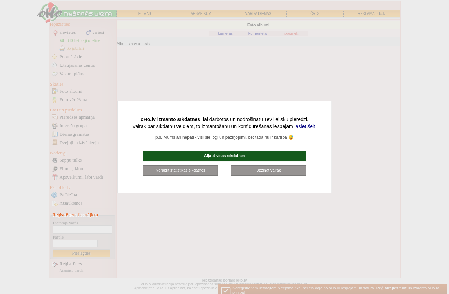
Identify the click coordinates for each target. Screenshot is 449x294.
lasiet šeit (305, 126)
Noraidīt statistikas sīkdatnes (180, 170)
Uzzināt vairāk (268, 170)
